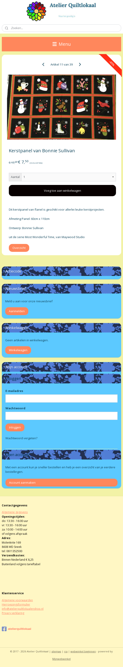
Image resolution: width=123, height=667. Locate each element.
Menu (62, 44)
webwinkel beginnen (83, 651)
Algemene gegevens (15, 512)
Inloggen (15, 427)
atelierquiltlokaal (16, 629)
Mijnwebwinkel (61, 658)
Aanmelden (17, 311)
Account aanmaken (22, 482)
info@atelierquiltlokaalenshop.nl (22, 609)
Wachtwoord (15, 408)
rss (66, 651)
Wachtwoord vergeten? (21, 438)
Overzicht (19, 248)
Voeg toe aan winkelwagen (62, 191)
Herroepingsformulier (16, 604)
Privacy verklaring (13, 613)
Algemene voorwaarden (17, 600)
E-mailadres (14, 391)
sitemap (56, 651)
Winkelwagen (18, 350)
